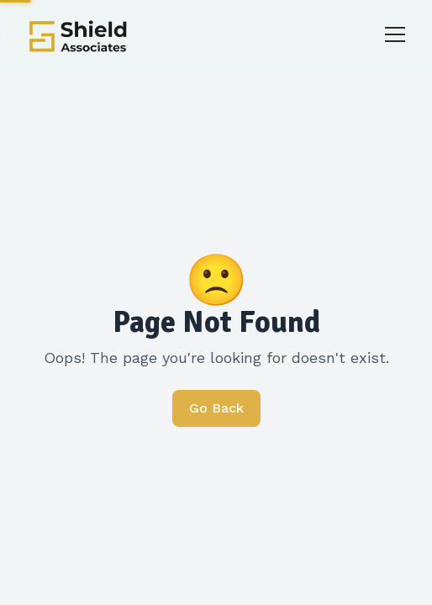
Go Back (216, 408)
